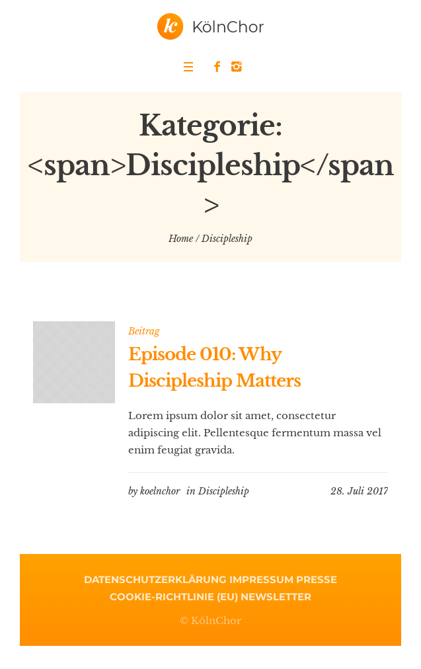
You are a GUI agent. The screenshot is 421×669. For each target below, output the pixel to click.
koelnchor (160, 491)
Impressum (261, 579)
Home (181, 239)
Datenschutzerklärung (155, 579)
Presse (316, 579)
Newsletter (276, 596)
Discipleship (223, 491)
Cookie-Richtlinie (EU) (174, 596)
